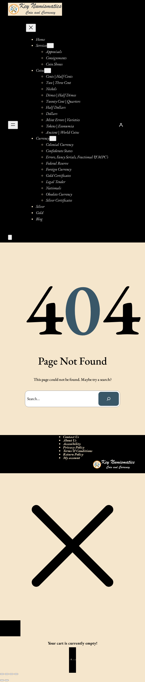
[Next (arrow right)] (7, 680)
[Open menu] (13, 125)
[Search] (108, 399)
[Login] (121, 125)
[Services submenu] (50, 45)
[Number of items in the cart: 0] (10, 237)
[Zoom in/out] (2, 674)
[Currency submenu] (52, 138)
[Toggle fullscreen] (7, 674)
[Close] (10, 628)
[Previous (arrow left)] (2, 680)
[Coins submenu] (47, 70)
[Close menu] (31, 28)
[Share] (11, 674)
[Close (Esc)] (16, 674)
